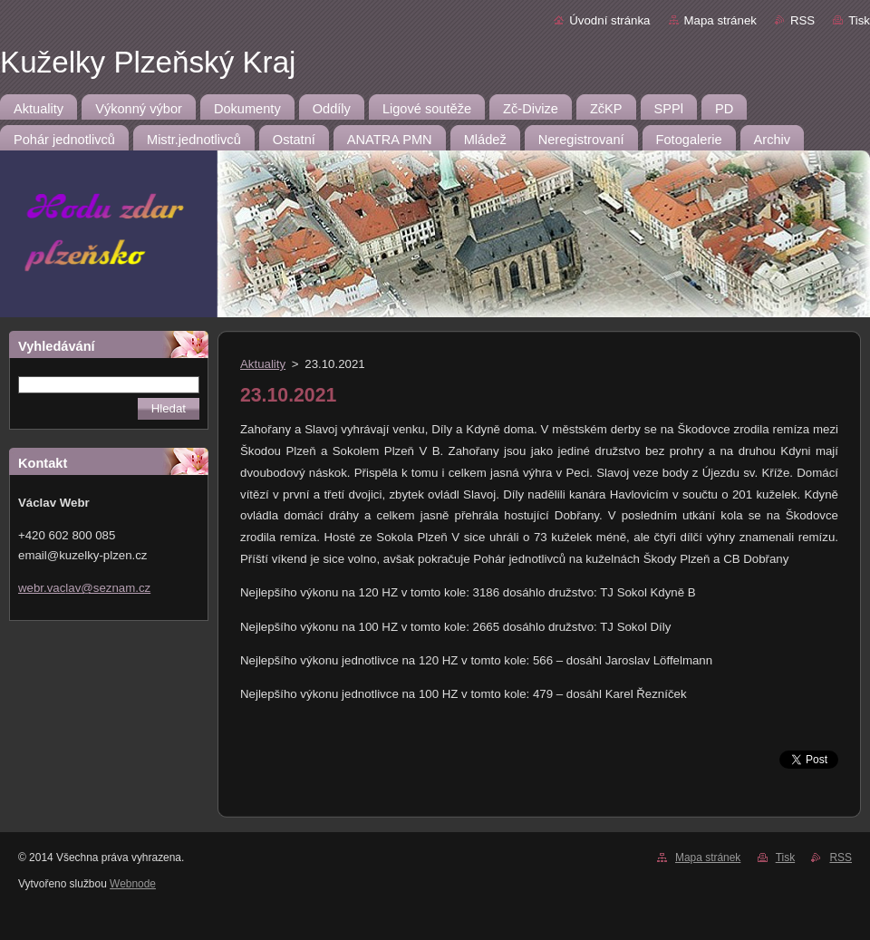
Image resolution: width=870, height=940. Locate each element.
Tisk (859, 20)
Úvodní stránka (609, 20)
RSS (802, 20)
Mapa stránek (720, 20)
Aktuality (262, 364)
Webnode (133, 883)
